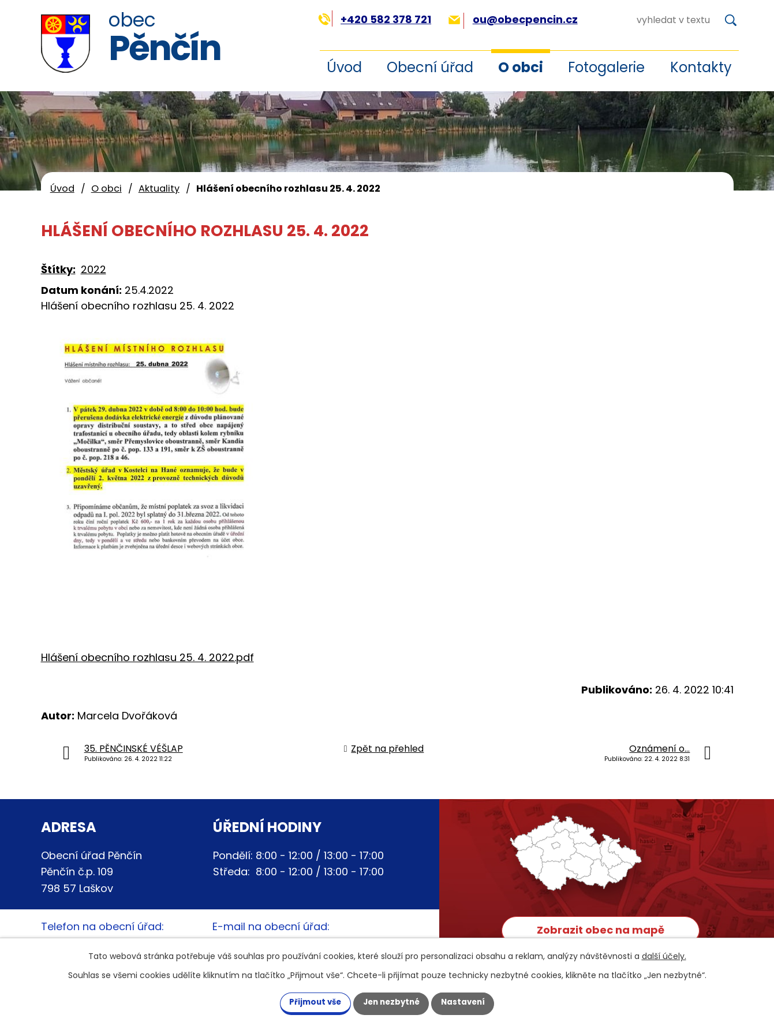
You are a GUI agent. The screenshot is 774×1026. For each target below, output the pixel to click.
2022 (93, 269)
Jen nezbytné (391, 1002)
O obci (520, 67)
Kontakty (701, 67)
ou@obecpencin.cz (512, 19)
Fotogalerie (606, 67)
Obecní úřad (430, 67)
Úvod (344, 67)
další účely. (664, 955)
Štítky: (58, 269)
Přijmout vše (306, 1002)
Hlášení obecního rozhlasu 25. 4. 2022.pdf (147, 657)
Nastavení (473, 1002)
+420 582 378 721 (375, 19)
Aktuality (159, 188)
